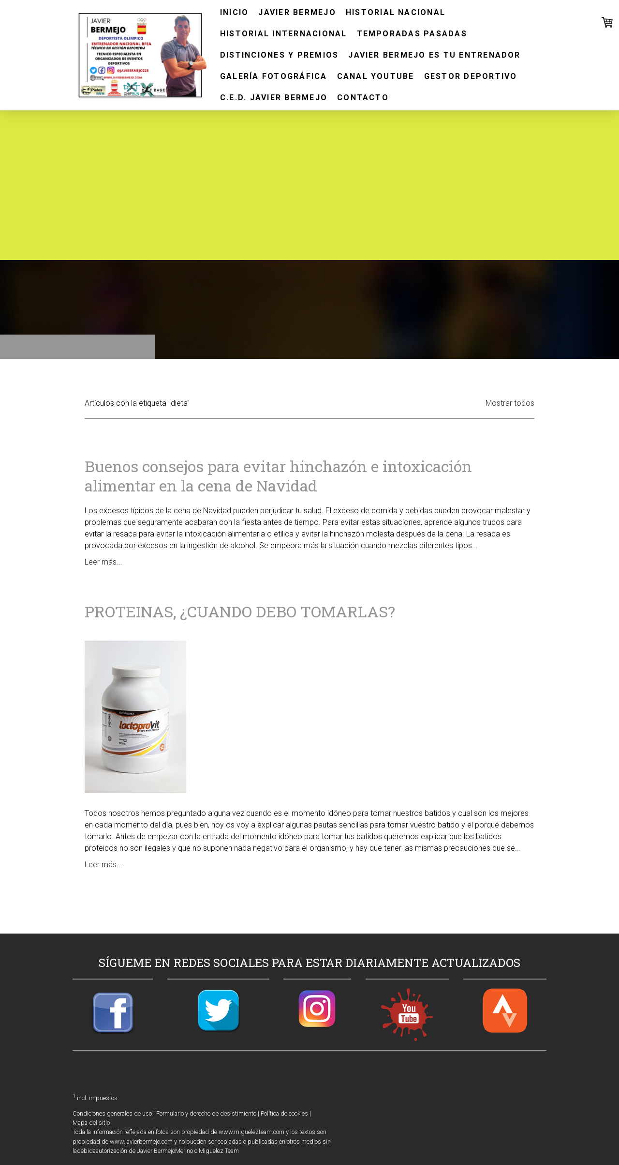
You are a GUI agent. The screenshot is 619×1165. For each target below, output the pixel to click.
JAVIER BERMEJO (297, 12)
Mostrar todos (510, 403)
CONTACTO (363, 97)
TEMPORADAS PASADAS (412, 33)
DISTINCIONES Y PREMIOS (279, 55)
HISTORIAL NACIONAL (395, 12)
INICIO (234, 12)
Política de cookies (284, 1113)
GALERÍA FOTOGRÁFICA (273, 76)
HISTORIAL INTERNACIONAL (283, 33)
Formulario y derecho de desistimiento (206, 1113)
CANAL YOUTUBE (375, 76)
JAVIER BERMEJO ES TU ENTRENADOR (434, 55)
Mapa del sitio (91, 1122)
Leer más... (103, 562)
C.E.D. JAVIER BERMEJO (273, 97)
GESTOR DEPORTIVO (470, 76)
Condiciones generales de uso (112, 1113)
